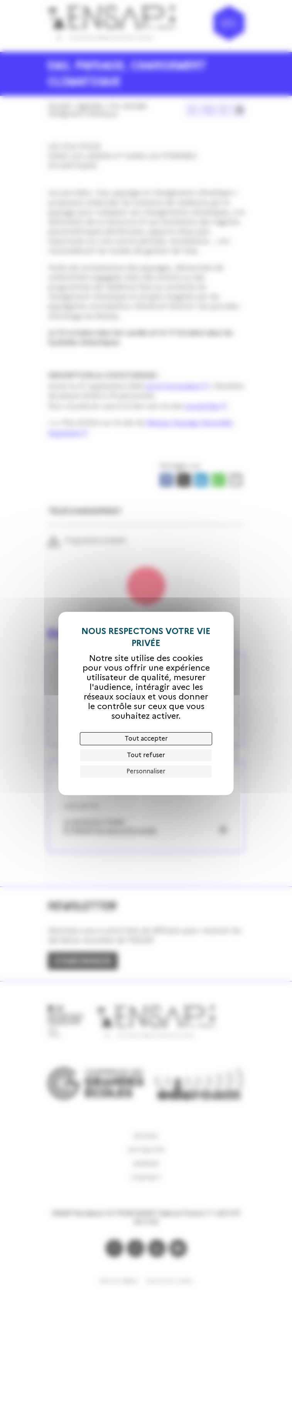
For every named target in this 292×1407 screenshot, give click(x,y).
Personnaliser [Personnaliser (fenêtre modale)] (146, 771)
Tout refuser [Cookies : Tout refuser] (146, 755)
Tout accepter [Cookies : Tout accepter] (146, 738)
